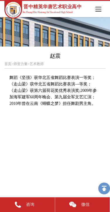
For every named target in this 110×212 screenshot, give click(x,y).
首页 (7, 64)
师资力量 (20, 64)
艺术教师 (37, 64)
